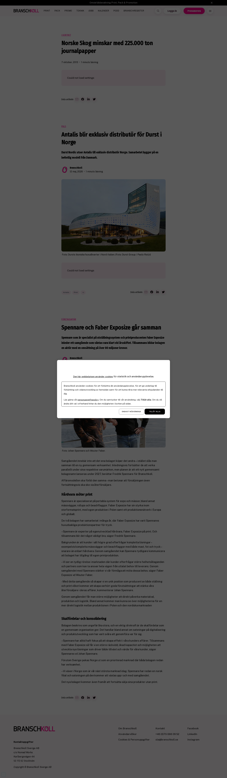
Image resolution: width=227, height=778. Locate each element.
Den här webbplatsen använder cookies (93, 376)
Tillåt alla (154, 412)
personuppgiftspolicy (88, 399)
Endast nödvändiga (131, 412)
